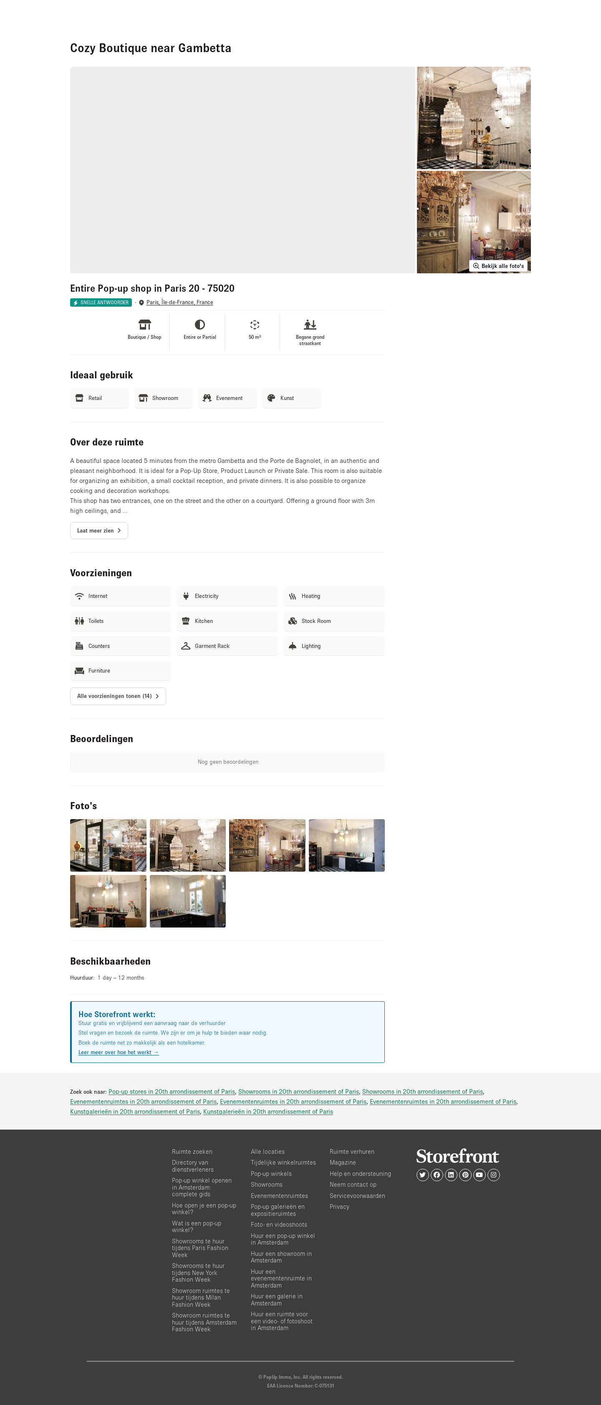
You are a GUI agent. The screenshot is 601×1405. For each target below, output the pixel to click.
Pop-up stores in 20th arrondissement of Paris (172, 1091)
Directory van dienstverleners (193, 1166)
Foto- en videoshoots (279, 1224)
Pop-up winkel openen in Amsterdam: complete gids (202, 1187)
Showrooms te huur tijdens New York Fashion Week (198, 1272)
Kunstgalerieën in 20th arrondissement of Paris (135, 1111)
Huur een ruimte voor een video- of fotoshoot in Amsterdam (282, 1320)
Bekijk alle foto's (498, 266)
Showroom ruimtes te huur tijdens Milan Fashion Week (201, 1297)
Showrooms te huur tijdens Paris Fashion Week (200, 1248)
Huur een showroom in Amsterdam (281, 1257)
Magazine (343, 1162)
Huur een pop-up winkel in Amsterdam (283, 1239)
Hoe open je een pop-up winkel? (204, 1209)
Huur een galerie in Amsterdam (277, 1299)
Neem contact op (353, 1184)
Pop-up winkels (271, 1173)
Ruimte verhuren (352, 1151)
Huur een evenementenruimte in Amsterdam (281, 1278)
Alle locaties (268, 1151)
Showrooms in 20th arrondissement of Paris (298, 1091)
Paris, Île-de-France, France (179, 302)
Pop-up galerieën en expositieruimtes (278, 1210)
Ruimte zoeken (192, 1151)
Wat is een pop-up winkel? (196, 1227)
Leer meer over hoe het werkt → (118, 1052)
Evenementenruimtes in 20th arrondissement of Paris (143, 1101)
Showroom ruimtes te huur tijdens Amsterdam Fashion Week (204, 1322)
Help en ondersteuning (360, 1173)
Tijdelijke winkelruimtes (283, 1162)
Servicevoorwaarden (357, 1195)
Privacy (339, 1206)
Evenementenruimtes (279, 1195)
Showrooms (267, 1184)
